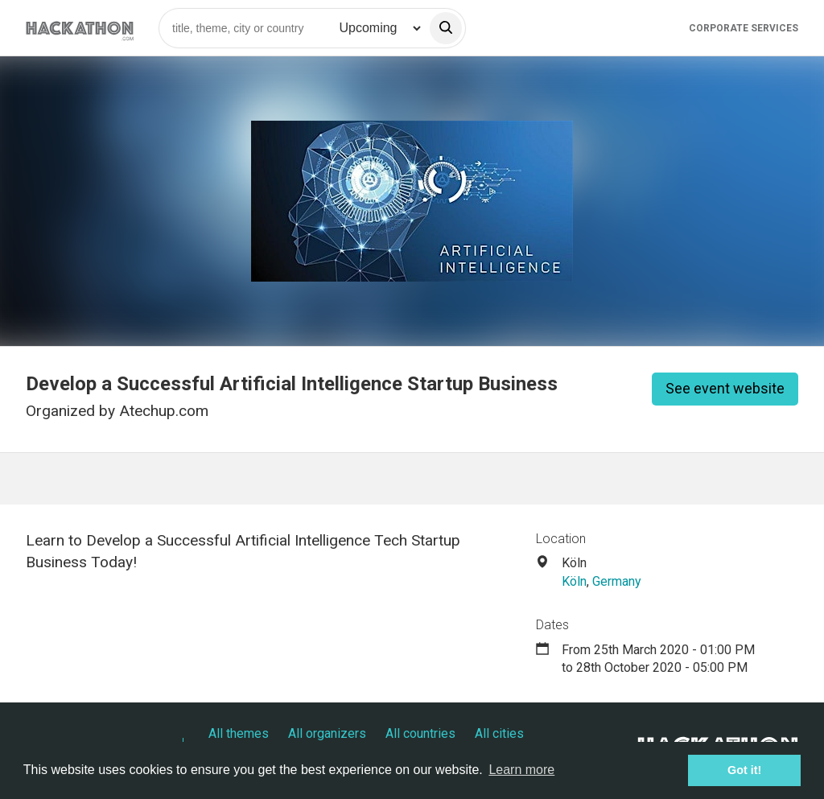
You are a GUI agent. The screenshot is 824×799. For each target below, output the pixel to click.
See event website (725, 388)
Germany (616, 581)
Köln (574, 581)
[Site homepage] (80, 27)
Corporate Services (743, 28)
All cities (499, 733)
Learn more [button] (521, 769)
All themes (238, 733)
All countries (420, 733)
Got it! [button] (744, 770)
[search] (446, 28)
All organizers (327, 733)
